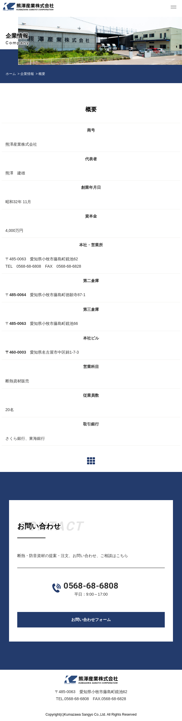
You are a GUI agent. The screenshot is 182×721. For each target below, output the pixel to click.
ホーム (11, 74)
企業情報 (27, 74)
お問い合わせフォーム (91, 619)
